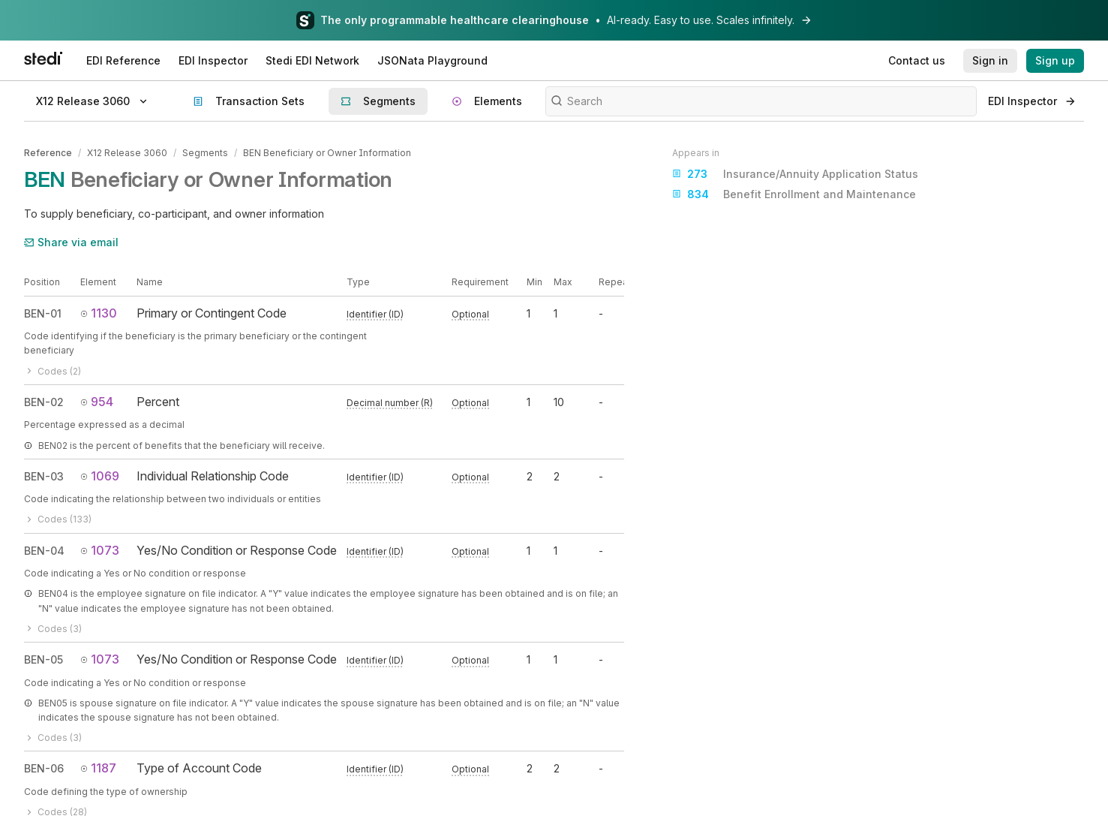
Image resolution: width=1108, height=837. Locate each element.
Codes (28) (55, 811)
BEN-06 (44, 768)
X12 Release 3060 (127, 152)
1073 (99, 550)
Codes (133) (58, 519)
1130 (98, 313)
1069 (99, 475)
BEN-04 (44, 550)
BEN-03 (44, 476)
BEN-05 (43, 659)
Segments (205, 152)
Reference (48, 152)
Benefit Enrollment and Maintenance (794, 194)
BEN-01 (43, 313)
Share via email (71, 242)
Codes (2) (52, 371)
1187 (98, 767)
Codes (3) (53, 628)
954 (96, 401)
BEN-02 (44, 402)
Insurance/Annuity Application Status (795, 174)
